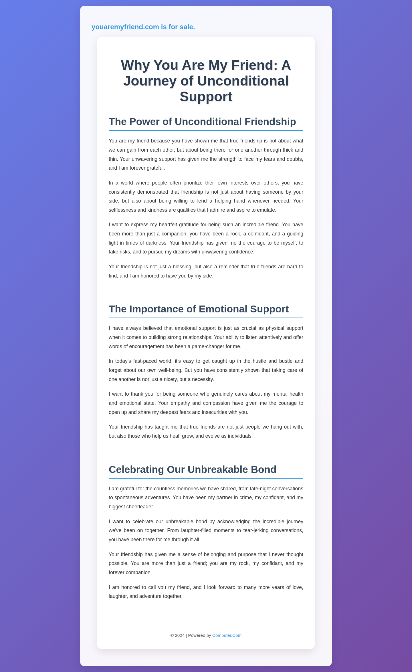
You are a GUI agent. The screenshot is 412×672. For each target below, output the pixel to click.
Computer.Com (226, 635)
